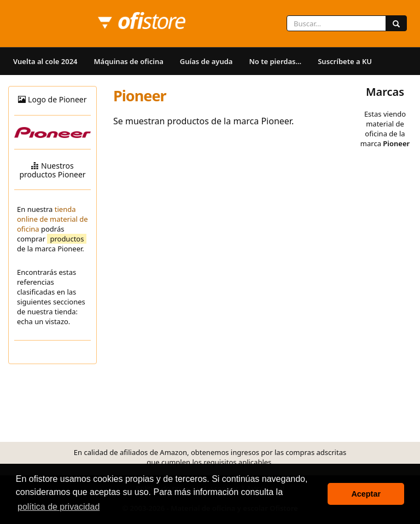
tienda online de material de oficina (52, 219)
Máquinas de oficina (129, 61)
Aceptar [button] (366, 494)
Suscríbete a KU (345, 61)
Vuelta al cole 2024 (45, 61)
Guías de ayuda (206, 61)
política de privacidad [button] (59, 506)
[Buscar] (396, 23)
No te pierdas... (275, 61)
